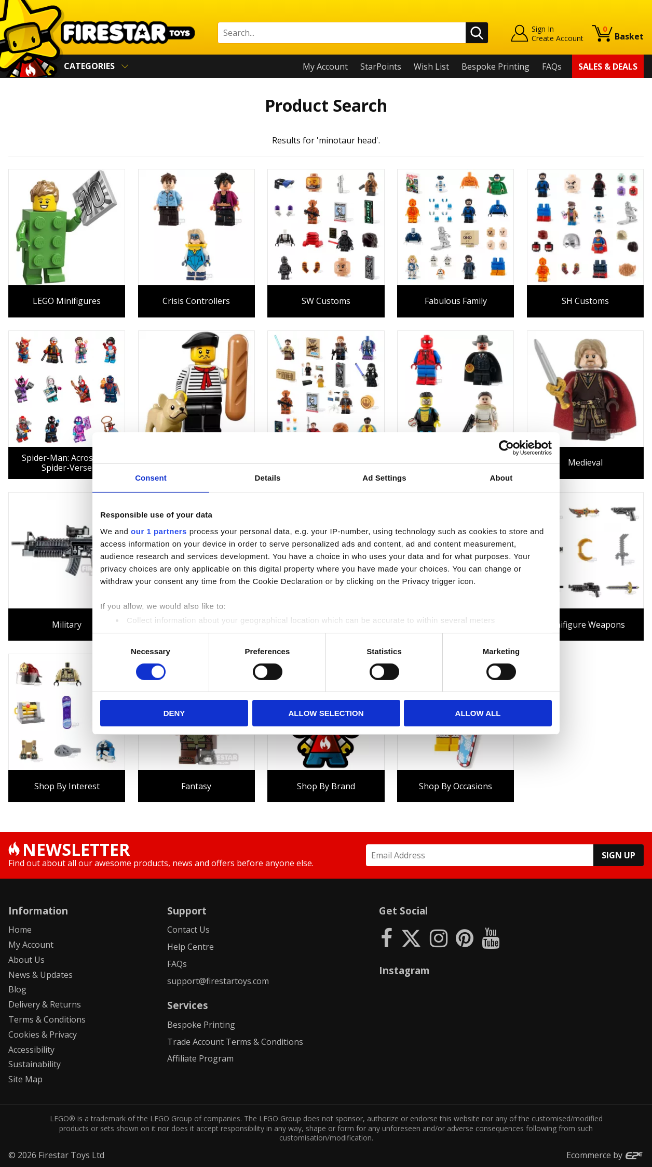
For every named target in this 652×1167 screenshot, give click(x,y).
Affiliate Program (200, 1058)
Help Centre (190, 946)
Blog (17, 989)
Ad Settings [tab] (384, 477)
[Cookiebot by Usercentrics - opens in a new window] (506, 448)
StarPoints (380, 66)
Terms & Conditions (47, 1019)
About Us (26, 959)
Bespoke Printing (495, 66)
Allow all (478, 713)
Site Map (25, 1079)
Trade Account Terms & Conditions (235, 1041)
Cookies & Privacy (42, 1034)
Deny (174, 713)
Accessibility (31, 1049)
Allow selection (326, 713)
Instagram (404, 970)
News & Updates (40, 974)
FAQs (552, 66)
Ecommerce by (605, 1155)
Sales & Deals (607, 66)
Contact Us (188, 929)
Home (20, 929)
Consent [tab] (151, 477)
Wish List (431, 66)
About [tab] (501, 477)
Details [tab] (268, 477)
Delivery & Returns (44, 1004)
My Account (325, 66)
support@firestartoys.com (218, 981)
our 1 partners (159, 530)
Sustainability (34, 1064)
